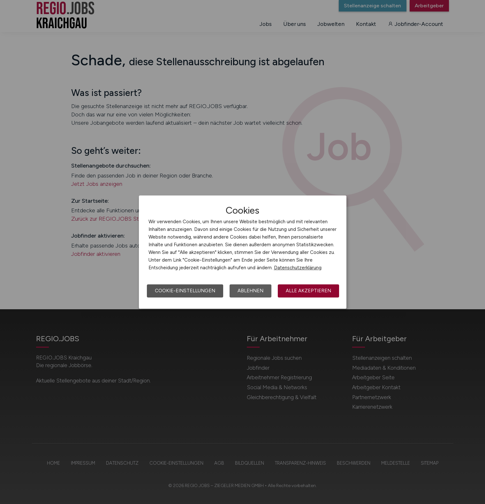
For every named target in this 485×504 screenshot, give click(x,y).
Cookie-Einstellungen (185, 291)
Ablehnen (250, 291)
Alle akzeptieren (308, 291)
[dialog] (242, 252)
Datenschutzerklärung (298, 268)
